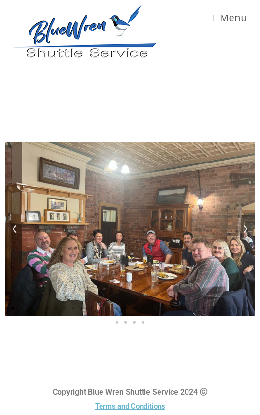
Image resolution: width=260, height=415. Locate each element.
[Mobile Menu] (228, 17)
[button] (14, 229)
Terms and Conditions (130, 406)
